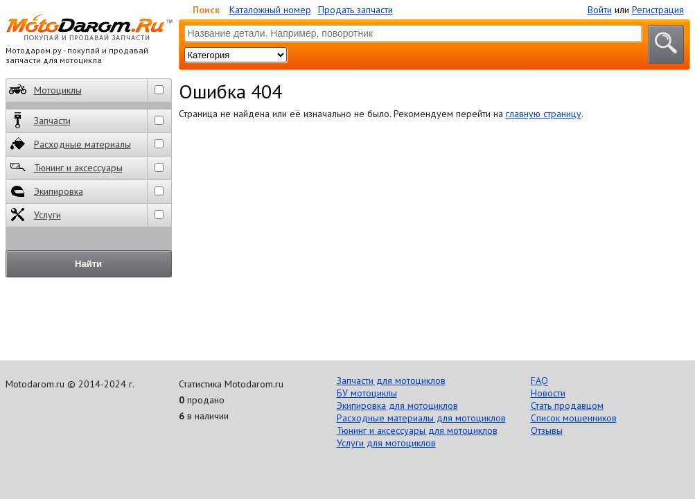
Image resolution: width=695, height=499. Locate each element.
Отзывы (547, 430)
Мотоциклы (45, 89)
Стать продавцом (567, 405)
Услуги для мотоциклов (386, 443)
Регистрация (658, 9)
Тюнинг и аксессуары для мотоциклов (417, 430)
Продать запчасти (355, 9)
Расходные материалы (70, 143)
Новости (548, 393)
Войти (600, 9)
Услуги (35, 214)
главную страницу (543, 113)
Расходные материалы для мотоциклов (421, 418)
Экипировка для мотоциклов (397, 405)
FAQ (539, 380)
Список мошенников (574, 418)
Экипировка (46, 191)
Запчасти (40, 120)
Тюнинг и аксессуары (66, 167)
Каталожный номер (270, 9)
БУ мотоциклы (367, 393)
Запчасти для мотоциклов (391, 380)
